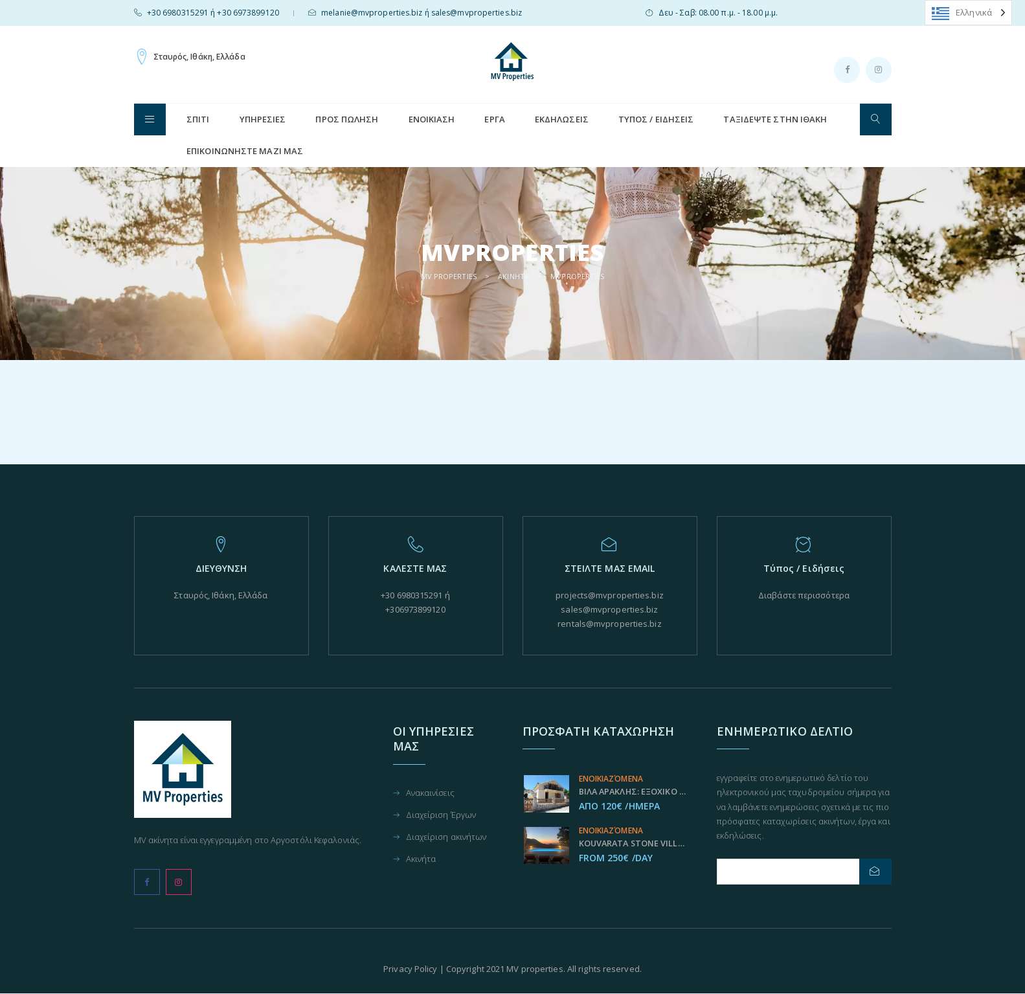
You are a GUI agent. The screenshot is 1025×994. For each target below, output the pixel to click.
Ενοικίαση (432, 119)
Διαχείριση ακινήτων (446, 837)
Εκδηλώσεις (562, 119)
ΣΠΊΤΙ (198, 119)
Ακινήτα (421, 859)
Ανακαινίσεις (430, 793)
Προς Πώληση (346, 119)
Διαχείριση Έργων (441, 815)
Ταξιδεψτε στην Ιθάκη (775, 119)
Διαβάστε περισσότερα (804, 595)
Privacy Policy (410, 969)
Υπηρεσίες (263, 119)
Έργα (494, 119)
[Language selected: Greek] (968, 12)
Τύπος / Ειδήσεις (656, 119)
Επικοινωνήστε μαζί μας (244, 151)
